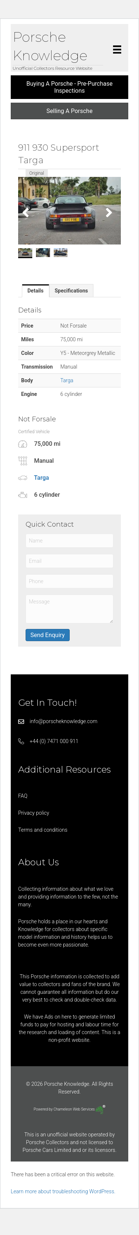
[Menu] (117, 49)
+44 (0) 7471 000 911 (54, 741)
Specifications (71, 291)
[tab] (35, 290)
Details (35, 291)
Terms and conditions (42, 830)
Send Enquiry (47, 635)
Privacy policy (33, 813)
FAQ (22, 796)
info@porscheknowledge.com (63, 721)
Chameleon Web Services (79, 1109)
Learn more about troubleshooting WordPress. (63, 1191)
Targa (66, 380)
